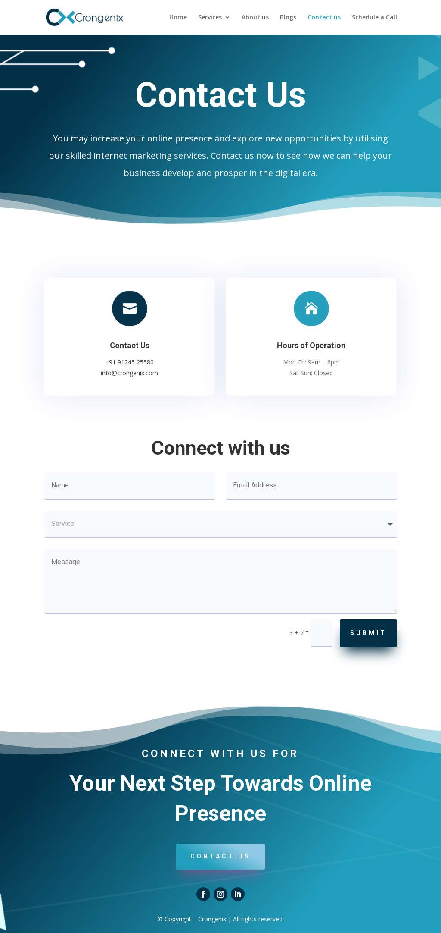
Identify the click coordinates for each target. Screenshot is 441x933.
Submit (368, 632)
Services (210, 17)
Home (178, 17)
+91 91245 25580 (130, 362)
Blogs (288, 17)
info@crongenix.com (130, 372)
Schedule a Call (374, 17)
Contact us (324, 17)
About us (255, 17)
